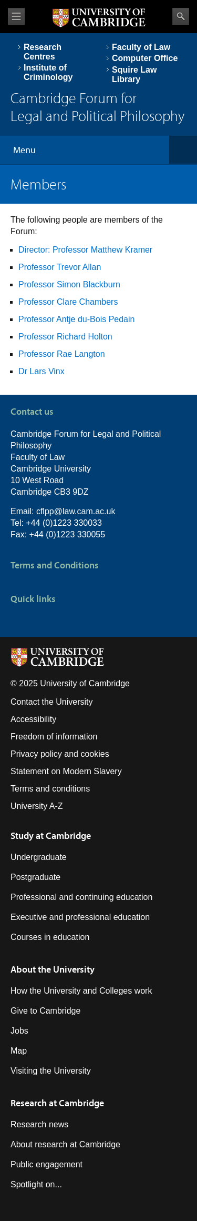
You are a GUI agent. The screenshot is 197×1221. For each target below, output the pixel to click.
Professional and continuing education (81, 897)
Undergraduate (39, 857)
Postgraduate (35, 877)
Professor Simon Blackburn (69, 284)
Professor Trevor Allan (59, 267)
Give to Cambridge (45, 1010)
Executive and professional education (80, 917)
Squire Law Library (134, 74)
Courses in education (50, 937)
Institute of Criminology (48, 72)
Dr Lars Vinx (41, 371)
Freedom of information (54, 736)
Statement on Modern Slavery (66, 771)
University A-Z (37, 806)
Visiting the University (51, 1070)
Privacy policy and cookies (60, 753)
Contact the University (52, 701)
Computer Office (145, 58)
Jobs (19, 1030)
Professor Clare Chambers (68, 301)
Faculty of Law (141, 47)
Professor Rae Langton (61, 353)
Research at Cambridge (57, 1103)
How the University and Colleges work (81, 990)
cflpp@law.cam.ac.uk (76, 511)
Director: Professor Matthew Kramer (85, 249)
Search (180, 16)
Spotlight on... (36, 1184)
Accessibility (33, 719)
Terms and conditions (50, 788)
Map (19, 1050)
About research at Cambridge (65, 1144)
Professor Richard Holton (65, 336)
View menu (16, 16)
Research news (39, 1124)
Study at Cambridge (51, 835)
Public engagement (46, 1164)
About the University (53, 969)
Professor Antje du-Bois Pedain (76, 319)
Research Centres (42, 52)
